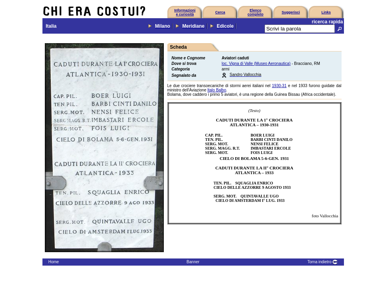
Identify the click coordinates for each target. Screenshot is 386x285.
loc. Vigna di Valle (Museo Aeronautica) (256, 63)
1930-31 (279, 86)
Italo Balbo (216, 90)
